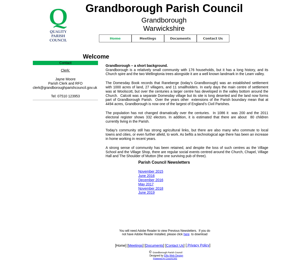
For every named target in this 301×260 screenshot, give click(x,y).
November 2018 (150, 188)
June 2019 (146, 192)
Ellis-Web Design (173, 255)
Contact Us (174, 245)
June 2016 (146, 176)
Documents (154, 245)
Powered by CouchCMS (165, 258)
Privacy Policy (198, 245)
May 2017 (146, 184)
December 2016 (150, 180)
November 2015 (150, 171)
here (186, 234)
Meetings (135, 245)
